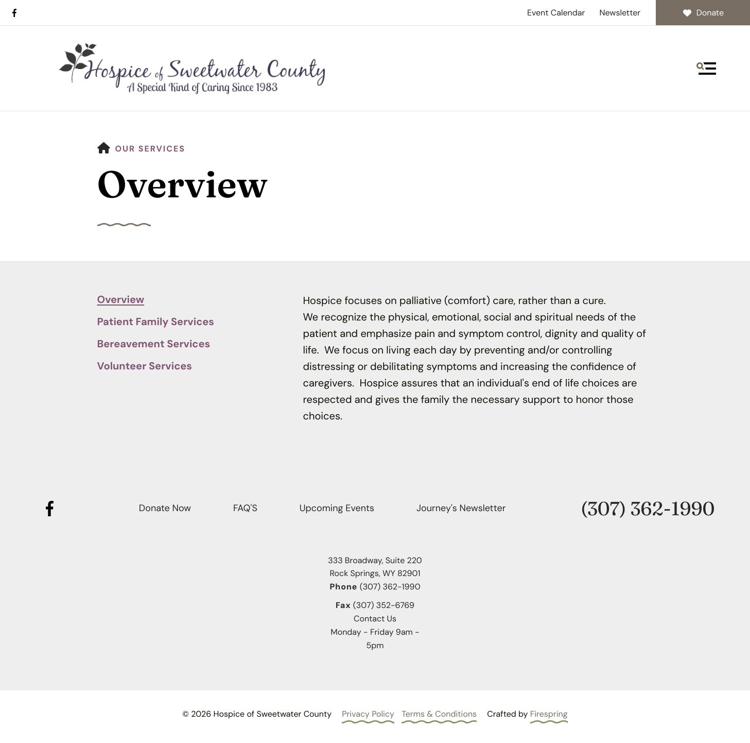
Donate (703, 12)
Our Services (150, 148)
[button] (706, 68)
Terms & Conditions (439, 713)
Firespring (549, 713)
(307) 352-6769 (383, 605)
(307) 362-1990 (647, 508)
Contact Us (375, 618)
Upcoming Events (337, 508)
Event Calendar (556, 12)
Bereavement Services (154, 344)
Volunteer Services (144, 366)
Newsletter (619, 12)
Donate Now (165, 508)
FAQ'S (245, 508)
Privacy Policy (368, 713)
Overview (121, 300)
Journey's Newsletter (460, 508)
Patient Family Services (155, 322)
